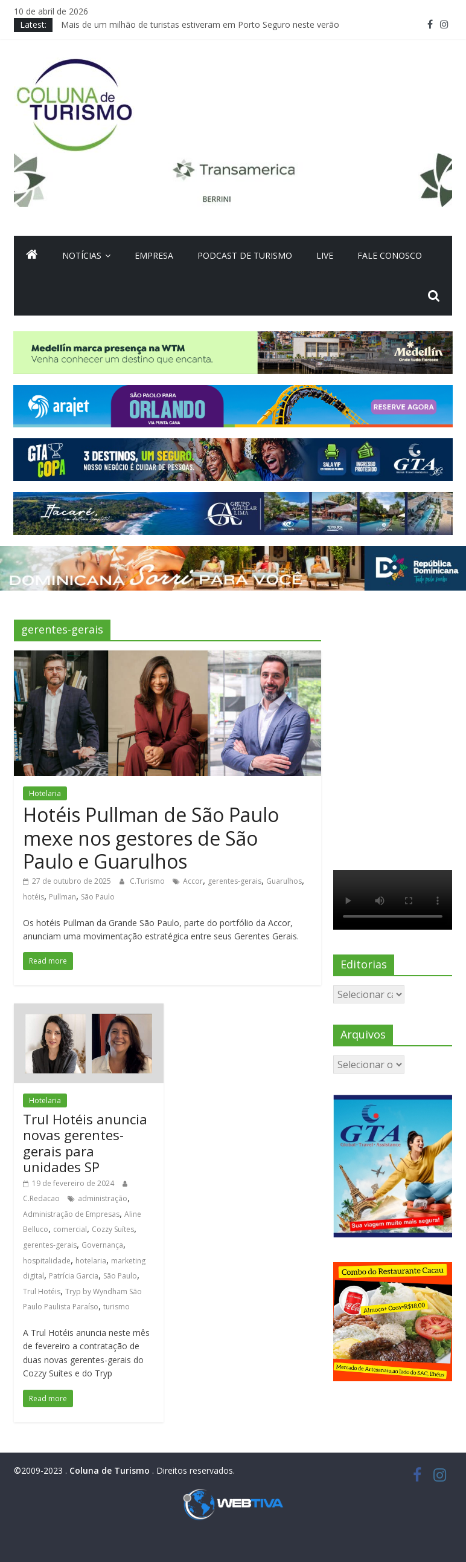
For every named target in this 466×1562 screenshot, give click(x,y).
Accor (193, 881)
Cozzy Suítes (113, 1229)
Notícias (81, 255)
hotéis (33, 897)
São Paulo (98, 897)
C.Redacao (42, 1198)
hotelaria (90, 1261)
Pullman (62, 897)
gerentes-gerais (234, 881)
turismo (116, 1306)
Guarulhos (284, 881)
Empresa (154, 255)
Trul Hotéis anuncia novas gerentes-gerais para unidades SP (85, 1143)
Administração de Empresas (71, 1214)
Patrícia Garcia (73, 1276)
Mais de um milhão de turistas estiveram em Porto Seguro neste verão (200, 24)
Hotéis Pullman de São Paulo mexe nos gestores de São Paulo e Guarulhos (151, 838)
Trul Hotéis (41, 1291)
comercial (70, 1229)
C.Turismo (148, 881)
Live (324, 255)
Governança (102, 1245)
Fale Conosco (389, 255)
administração (102, 1198)
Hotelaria (45, 793)
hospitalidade (47, 1261)
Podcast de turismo (244, 255)
